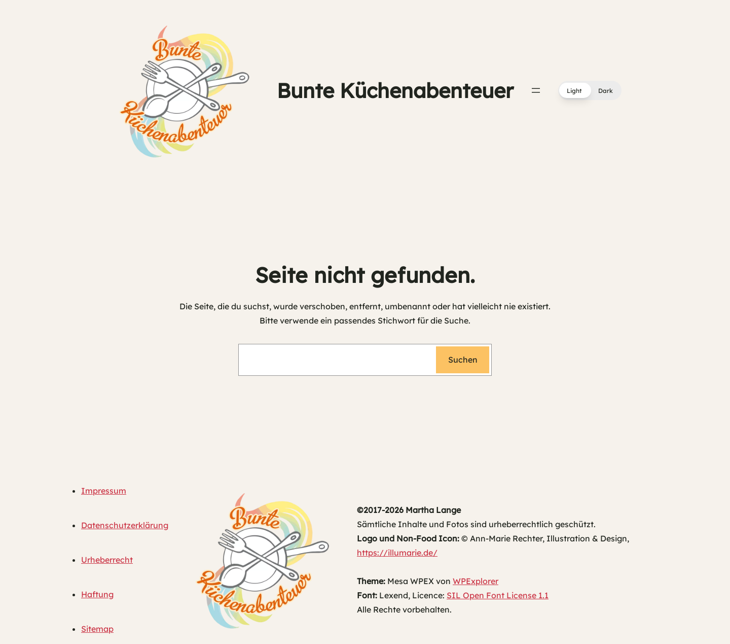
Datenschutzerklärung (124, 525)
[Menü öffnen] (536, 90)
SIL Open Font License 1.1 (498, 595)
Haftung (97, 594)
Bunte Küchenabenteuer (395, 90)
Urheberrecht (107, 560)
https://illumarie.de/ (397, 553)
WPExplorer (475, 581)
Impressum (103, 491)
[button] (590, 90)
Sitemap (97, 629)
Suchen (463, 360)
